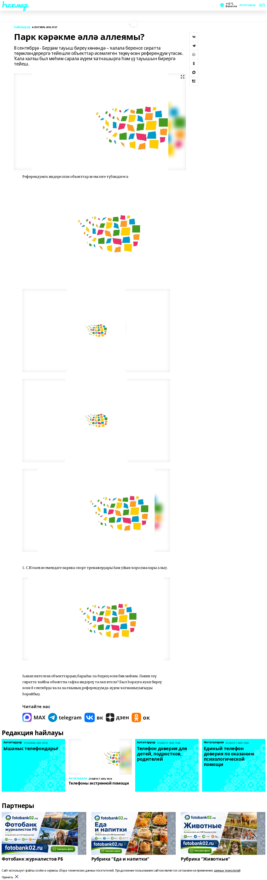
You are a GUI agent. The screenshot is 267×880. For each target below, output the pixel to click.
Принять (7, 877)
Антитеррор (247, 5)
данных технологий (227, 870)
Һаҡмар (14, 4)
